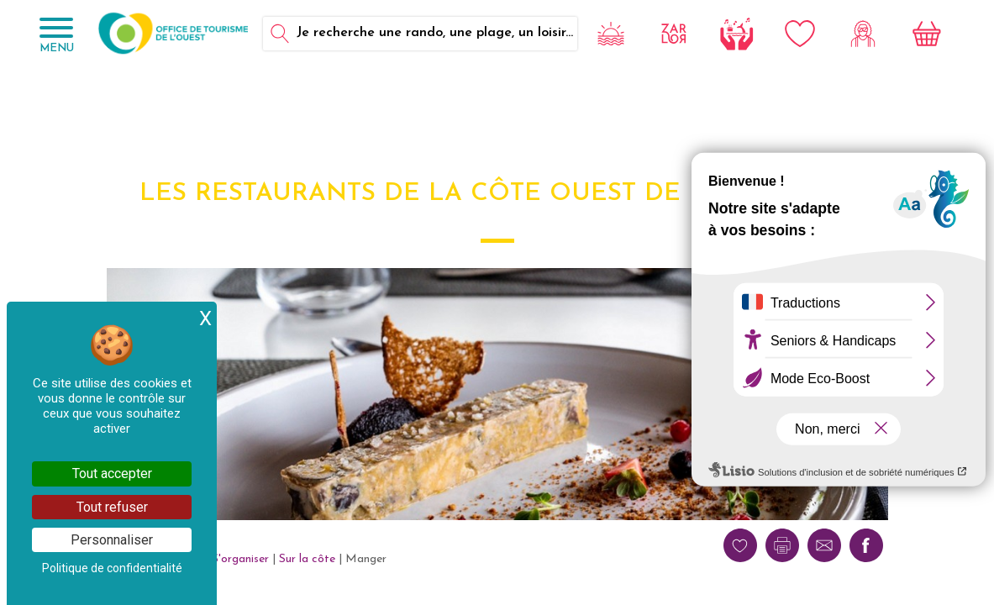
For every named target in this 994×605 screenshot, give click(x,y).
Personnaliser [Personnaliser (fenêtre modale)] (112, 540)
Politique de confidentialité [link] (112, 568)
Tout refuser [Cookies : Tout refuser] (112, 507)
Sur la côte (307, 559)
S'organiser (240, 559)
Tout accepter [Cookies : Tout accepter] (112, 473)
